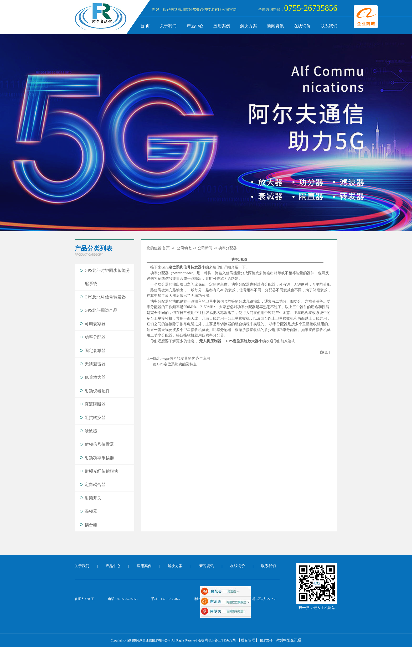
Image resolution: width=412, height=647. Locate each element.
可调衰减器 (95, 324)
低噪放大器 (95, 377)
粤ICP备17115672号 (220, 640)
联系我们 (329, 26)
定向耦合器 (95, 484)
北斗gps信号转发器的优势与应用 (183, 358)
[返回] (325, 352)
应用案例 (221, 26)
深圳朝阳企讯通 (288, 640)
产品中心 (195, 26)
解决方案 (248, 26)
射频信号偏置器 (99, 444)
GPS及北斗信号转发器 (105, 297)
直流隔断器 (95, 404)
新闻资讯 (275, 26)
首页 (166, 248)
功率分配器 (95, 337)
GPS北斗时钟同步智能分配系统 (107, 277)
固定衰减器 (95, 350)
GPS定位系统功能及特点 (177, 364)
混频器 (91, 511)
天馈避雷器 (95, 364)
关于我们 (168, 26)
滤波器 (91, 431)
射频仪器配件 (97, 391)
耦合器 (91, 524)
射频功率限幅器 (99, 458)
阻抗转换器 (95, 417)
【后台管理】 (248, 640)
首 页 (145, 26)
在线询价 (302, 26)
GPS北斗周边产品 (101, 310)
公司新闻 (205, 248)
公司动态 (184, 248)
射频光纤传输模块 (101, 471)
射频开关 (93, 498)
